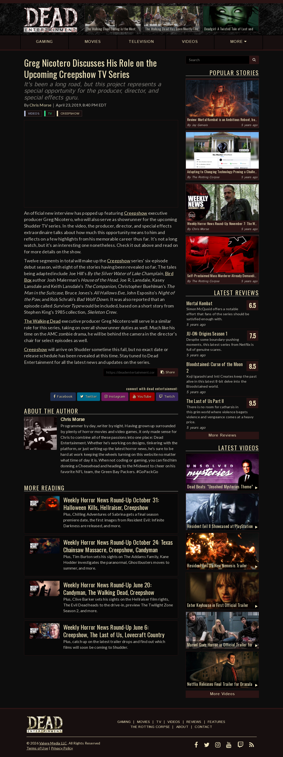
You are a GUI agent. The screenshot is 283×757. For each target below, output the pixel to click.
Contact (203, 726)
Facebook (63, 396)
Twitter (88, 396)
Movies (143, 721)
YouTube (142, 396)
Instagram (115, 396)
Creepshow (70, 114)
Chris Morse (40, 104)
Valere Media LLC (53, 743)
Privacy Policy (62, 748)
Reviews (193, 721)
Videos (33, 114)
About (182, 726)
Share (168, 372)
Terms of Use (37, 748)
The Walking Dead (42, 321)
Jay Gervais (200, 125)
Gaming (124, 721)
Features (216, 721)
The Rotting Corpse (205, 177)
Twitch (167, 396)
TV (50, 114)
